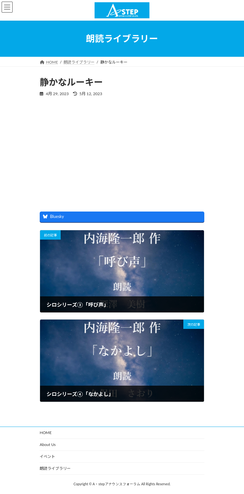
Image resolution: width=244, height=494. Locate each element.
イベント (47, 456)
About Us (48, 444)
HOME (46, 432)
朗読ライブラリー (55, 468)
